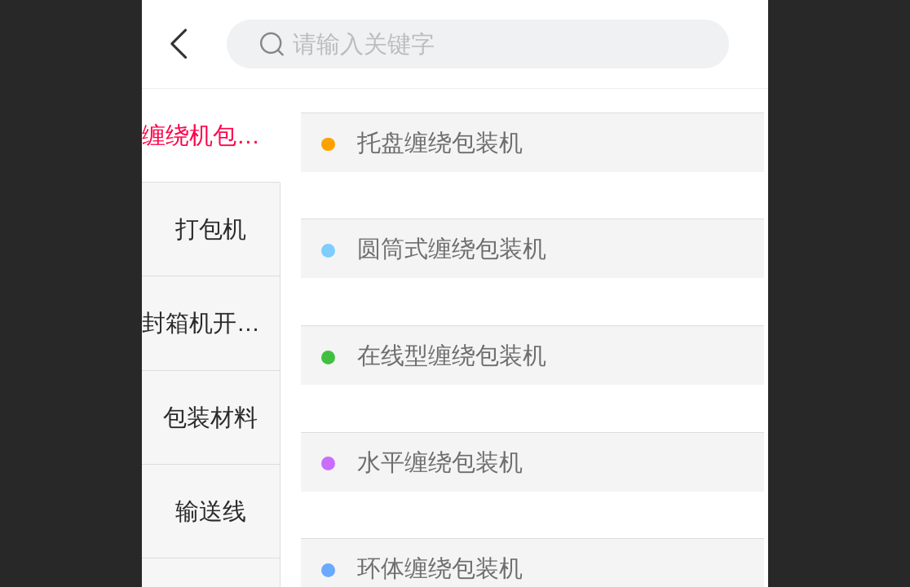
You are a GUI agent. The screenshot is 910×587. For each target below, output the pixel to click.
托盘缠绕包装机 (440, 143)
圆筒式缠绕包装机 (451, 249)
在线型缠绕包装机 (451, 355)
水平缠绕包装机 (440, 462)
